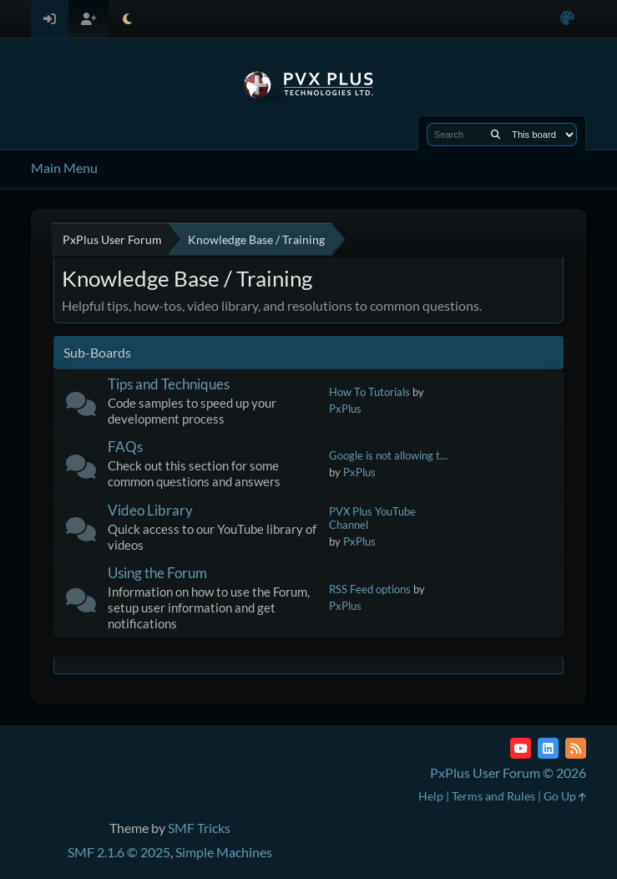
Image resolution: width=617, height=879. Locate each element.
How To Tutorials (369, 392)
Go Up (565, 796)
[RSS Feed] (575, 748)
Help (430, 796)
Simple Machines (223, 852)
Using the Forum (157, 573)
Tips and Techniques (169, 384)
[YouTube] (520, 748)
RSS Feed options (370, 589)
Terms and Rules (493, 796)
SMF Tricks (199, 828)
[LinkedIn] (548, 748)
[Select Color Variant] (567, 19)
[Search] (495, 134)
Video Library (150, 510)
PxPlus (345, 408)
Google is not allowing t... (388, 455)
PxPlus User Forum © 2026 (508, 772)
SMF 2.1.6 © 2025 (119, 852)
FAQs (125, 446)
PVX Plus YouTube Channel (372, 518)
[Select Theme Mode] (127, 19)
